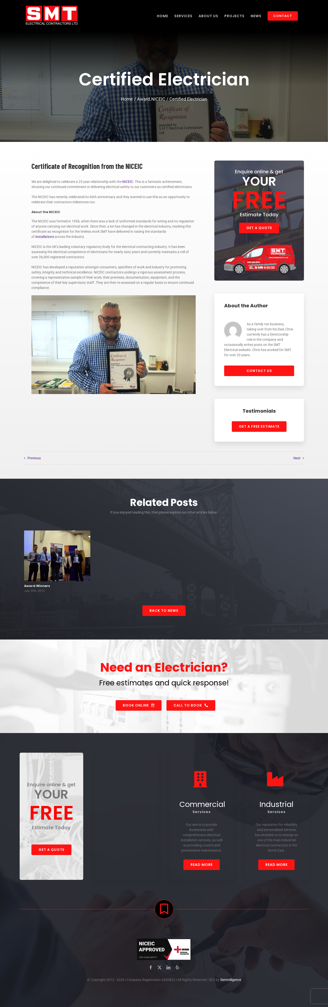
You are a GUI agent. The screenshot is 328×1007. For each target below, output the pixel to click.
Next (297, 458)
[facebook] (151, 969)
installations (44, 237)
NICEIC (127, 182)
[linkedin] (168, 969)
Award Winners (37, 587)
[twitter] (160, 969)
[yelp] (177, 969)
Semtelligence (230, 981)
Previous (34, 458)
